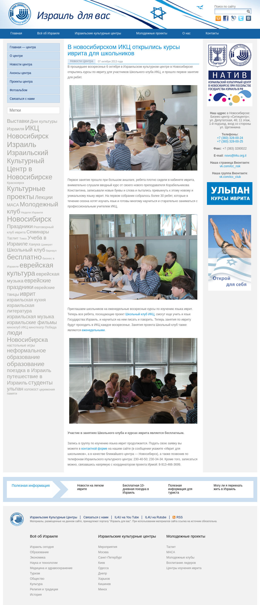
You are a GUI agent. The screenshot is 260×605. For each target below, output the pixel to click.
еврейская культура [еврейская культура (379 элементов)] (30, 269)
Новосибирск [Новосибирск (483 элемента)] (29, 219)
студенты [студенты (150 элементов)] (40, 382)
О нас (186, 33)
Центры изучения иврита (184, 568)
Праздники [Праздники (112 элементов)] (20, 226)
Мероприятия (107, 547)
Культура (36, 584)
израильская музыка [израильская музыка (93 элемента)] (30, 316)
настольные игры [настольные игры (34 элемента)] (21, 345)
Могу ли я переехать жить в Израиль (228, 487)
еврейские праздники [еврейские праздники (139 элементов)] (29, 283)
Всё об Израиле (48, 33)
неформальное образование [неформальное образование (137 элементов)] (26, 353)
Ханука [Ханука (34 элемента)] (34, 244)
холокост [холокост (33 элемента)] (31, 389)
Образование (39, 552)
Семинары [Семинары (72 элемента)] (38, 231)
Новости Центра (81, 61)
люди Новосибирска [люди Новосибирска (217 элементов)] (27, 336)
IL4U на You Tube (127, 517)
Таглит (171, 547)
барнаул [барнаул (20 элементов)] (51, 250)
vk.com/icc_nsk (230, 166)
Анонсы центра (20, 73)
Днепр (102, 573)
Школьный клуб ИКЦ (139, 314)
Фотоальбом (18, 90)
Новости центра (21, 64)
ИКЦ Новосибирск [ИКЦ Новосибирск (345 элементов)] (28, 132)
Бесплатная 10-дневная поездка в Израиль (136, 489)
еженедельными (93, 330)
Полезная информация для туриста (180, 489)
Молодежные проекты (151, 33)
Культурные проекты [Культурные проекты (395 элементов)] (26, 193)
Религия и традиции (44, 589)
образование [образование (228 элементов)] (25, 363)
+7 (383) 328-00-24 (230, 138)
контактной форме (94, 448)
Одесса (103, 568)
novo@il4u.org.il (235, 155)
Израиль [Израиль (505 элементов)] (21, 144)
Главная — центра (23, 47)
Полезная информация (31, 485)
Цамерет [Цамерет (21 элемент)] (47, 244)
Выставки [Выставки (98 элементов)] (18, 121)
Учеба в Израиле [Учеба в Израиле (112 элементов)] (26, 241)
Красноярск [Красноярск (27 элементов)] (15, 183)
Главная (16, 33)
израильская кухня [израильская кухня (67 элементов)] (26, 299)
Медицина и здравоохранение (51, 568)
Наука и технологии (44, 563)
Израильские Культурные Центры (53, 517)
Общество (37, 578)
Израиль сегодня (42, 547)
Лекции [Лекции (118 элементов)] (44, 197)
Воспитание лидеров (181, 563)
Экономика (37, 557)
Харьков (104, 578)
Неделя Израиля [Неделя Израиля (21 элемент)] (32, 212)
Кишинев (104, 584)
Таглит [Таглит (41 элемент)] (13, 238)
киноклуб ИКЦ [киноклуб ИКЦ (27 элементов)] (17, 327)
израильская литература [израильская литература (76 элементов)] (20, 308)
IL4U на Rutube (155, 517)
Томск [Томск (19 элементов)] (23, 238)
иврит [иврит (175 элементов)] (28, 294)
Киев (101, 563)
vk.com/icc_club (230, 177)
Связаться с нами (22, 99)
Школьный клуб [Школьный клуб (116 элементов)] (26, 250)
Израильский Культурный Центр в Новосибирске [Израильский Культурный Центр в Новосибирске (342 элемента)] (30, 165)
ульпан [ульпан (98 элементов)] (15, 389)
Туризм (35, 573)
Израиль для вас (56, 14)
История (36, 594)
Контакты (212, 33)
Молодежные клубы (181, 557)
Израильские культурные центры (98, 33)
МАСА (171, 552)
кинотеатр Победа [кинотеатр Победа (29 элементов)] (43, 327)
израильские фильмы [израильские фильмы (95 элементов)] (32, 322)
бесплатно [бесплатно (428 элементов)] (24, 257)
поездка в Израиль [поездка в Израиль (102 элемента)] (29, 370)
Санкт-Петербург (110, 557)
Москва (103, 552)
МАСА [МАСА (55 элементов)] (13, 205)
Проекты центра (21, 81)
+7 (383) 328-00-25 (230, 141)
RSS (179, 517)
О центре (16, 56)
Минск (102, 589)
